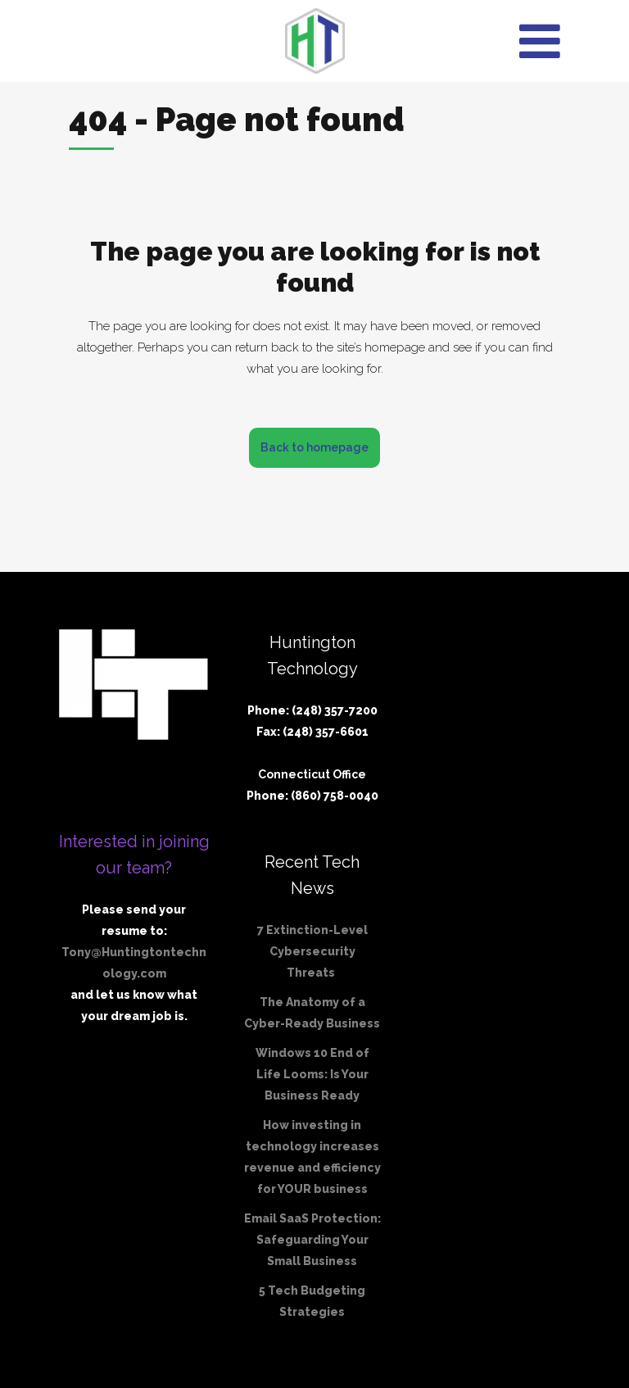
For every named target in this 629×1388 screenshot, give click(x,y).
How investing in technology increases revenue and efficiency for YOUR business (312, 1156)
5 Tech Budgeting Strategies (312, 1301)
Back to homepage (314, 447)
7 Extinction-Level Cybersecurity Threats (312, 951)
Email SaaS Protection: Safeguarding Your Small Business (312, 1240)
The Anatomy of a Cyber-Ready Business (312, 1013)
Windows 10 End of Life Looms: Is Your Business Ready (312, 1074)
